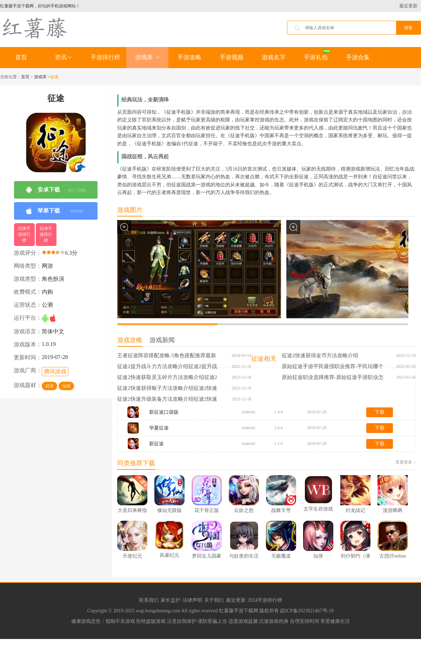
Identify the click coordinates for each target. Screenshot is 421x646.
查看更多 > (405, 462)
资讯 (63, 57)
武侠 (49, 386)
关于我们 (214, 600)
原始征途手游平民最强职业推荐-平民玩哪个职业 (332, 367)
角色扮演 (53, 279)
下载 (380, 412)
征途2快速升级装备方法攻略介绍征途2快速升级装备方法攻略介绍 (167, 399)
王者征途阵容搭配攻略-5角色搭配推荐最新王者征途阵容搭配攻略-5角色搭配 (166, 356)
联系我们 (149, 600)
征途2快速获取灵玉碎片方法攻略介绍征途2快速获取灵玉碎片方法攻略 (167, 377)
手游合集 (358, 57)
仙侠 (66, 386)
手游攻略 (189, 57)
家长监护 (170, 600)
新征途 (156, 443)
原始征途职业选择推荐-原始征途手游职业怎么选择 (332, 377)
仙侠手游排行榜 (46, 234)
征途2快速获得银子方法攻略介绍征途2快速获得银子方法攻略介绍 (167, 388)
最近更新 (408, 5)
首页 (21, 57)
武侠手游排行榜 (24, 234)
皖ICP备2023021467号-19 (307, 610)
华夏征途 (159, 428)
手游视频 (231, 57)
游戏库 (147, 57)
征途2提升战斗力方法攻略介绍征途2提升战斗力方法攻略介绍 (167, 367)
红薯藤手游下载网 (239, 610)
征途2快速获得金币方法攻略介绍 (320, 355)
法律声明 (192, 600)
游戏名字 (274, 57)
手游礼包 (316, 57)
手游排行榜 (105, 57)
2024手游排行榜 (265, 600)
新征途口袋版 (164, 412)
